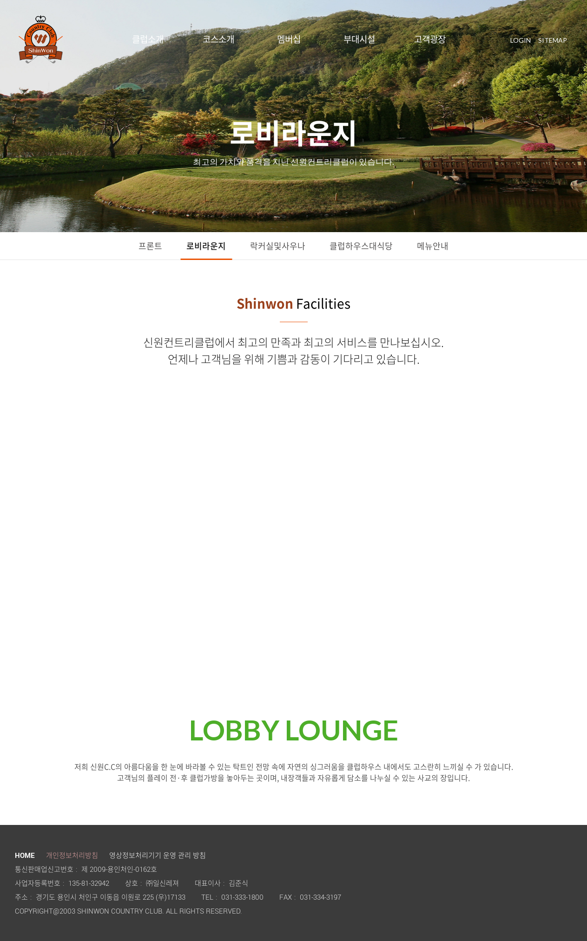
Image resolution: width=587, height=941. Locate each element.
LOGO (41, 39)
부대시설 (359, 39)
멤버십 (289, 39)
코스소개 (218, 39)
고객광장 (430, 39)
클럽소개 (148, 39)
